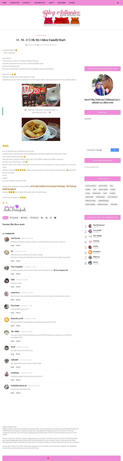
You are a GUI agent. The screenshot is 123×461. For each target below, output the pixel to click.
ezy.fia (95, 246)
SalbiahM (14, 360)
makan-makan (103, 189)
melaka (113, 189)
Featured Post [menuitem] (40, 2)
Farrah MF (97, 230)
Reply (12, 245)
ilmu (111, 185)
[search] (97, 150)
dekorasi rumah (90, 200)
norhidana (15, 373)
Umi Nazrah (15, 238)
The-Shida (15, 331)
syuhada (112, 193)
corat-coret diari (91, 185)
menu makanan (112, 197)
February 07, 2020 (27, 238)
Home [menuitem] (4, 2)
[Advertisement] (102, 49)
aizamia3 (96, 251)
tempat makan (100, 197)
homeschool (96, 193)
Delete (18, 245)
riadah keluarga (103, 200)
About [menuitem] (51, 2)
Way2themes (55, 458)
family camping (90, 204)
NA (12, 251)
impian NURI (89, 197)
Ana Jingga (97, 236)
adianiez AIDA (32, 45)
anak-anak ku (103, 185)
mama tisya (15, 292)
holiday (88, 189)
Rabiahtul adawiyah (19, 385)
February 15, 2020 (34, 386)
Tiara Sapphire (17, 267)
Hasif (13, 347)
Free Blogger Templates (77, 458)
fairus (95, 262)
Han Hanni (15, 305)
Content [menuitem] (26, 2)
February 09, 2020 (30, 318)
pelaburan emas (103, 204)
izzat (94, 189)
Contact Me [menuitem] (14, 2)
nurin (105, 193)
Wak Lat (96, 257)
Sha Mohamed (99, 225)
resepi (88, 193)
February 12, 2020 (26, 373)
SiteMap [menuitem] (72, 2)
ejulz (13, 279)
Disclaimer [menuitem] (61, 2)
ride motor (114, 204)
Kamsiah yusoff (17, 318)
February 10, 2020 (22, 347)
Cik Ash (96, 241)
